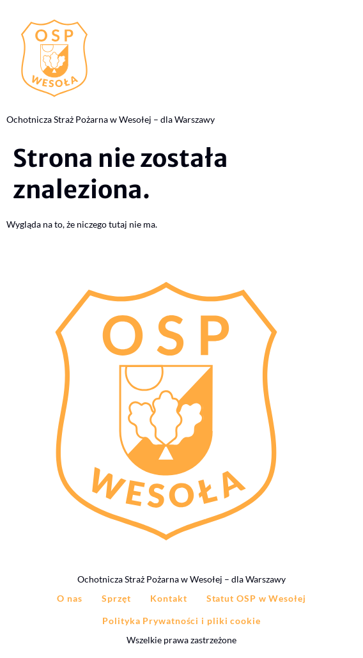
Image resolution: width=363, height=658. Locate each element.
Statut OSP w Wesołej (256, 598)
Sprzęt (116, 598)
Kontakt (168, 598)
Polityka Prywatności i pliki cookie (181, 620)
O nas (69, 598)
